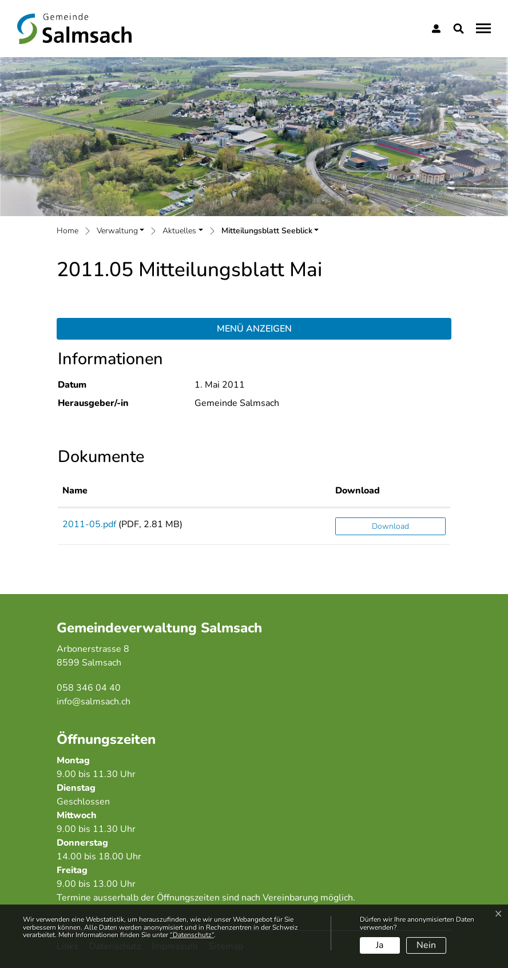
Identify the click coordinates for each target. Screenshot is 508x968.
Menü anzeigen (254, 328)
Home (67, 230)
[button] (461, 28)
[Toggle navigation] (482, 28)
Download (390, 526)
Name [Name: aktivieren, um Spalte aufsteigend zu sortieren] (75, 490)
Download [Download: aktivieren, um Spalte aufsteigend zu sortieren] (357, 490)
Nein (426, 945)
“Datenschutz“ (192, 934)
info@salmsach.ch (93, 701)
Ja (379, 945)
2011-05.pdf (89, 524)
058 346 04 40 (89, 688)
